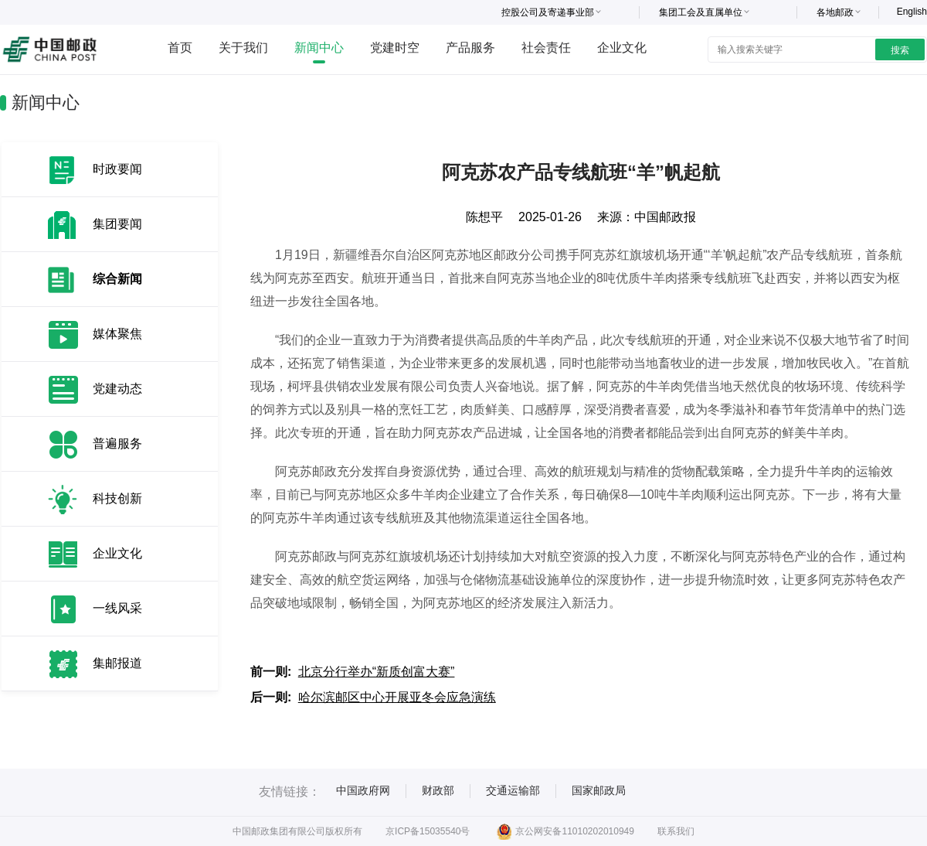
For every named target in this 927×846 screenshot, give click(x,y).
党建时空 (394, 47)
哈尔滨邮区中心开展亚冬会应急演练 (397, 697)
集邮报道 (117, 663)
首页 (180, 47)
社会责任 (546, 47)
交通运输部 (513, 790)
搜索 (900, 50)
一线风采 (117, 608)
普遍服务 (117, 443)
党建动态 (117, 388)
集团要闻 (117, 223)
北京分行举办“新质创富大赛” (376, 671)
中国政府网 (363, 790)
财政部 (438, 790)
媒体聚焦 (117, 333)
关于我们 (243, 47)
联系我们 (675, 831)
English (912, 11)
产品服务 (470, 47)
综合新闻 (117, 278)
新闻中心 (319, 47)
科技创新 (117, 498)
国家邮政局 (599, 790)
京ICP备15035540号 (427, 831)
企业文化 (622, 47)
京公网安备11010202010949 (565, 831)
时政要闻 (117, 169)
